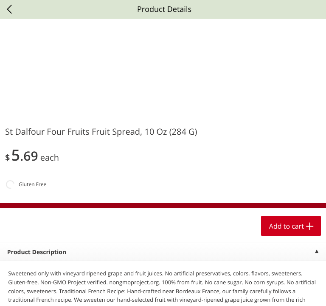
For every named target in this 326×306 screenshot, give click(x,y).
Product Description (36, 252)
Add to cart (286, 226)
